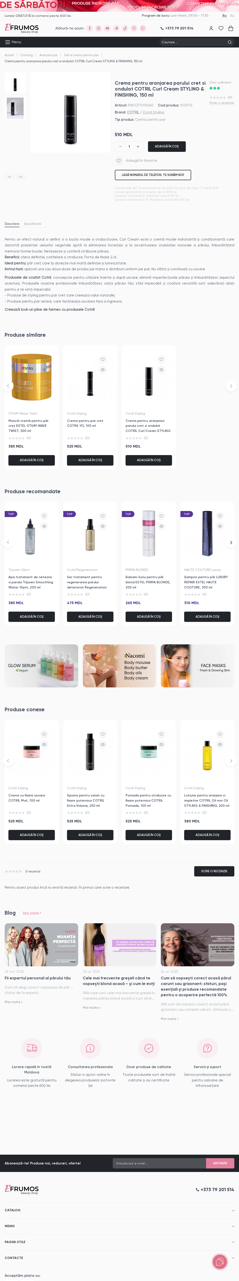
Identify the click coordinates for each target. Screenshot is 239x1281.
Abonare (220, 1163)
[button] (9, 177)
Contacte (14, 1258)
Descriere (12, 224)
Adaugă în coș (167, 146)
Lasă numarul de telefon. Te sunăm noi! (153, 175)
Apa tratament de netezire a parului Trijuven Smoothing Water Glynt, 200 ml (30, 582)
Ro (224, 16)
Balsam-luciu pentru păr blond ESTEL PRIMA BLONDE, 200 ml (148, 582)
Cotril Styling (153, 112)
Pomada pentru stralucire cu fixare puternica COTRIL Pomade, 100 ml (148, 800)
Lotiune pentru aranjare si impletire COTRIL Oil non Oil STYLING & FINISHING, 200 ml (206, 800)
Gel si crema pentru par (81, 55)
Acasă (9, 55)
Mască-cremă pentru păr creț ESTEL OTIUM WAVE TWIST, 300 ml (28, 426)
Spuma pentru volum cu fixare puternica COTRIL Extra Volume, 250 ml (85, 800)
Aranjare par (48, 55)
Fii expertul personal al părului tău (38, 978)
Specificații (32, 224)
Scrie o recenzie (222, 103)
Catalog (26, 55)
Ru (232, 16)
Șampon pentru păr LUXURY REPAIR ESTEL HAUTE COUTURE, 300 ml (206, 582)
